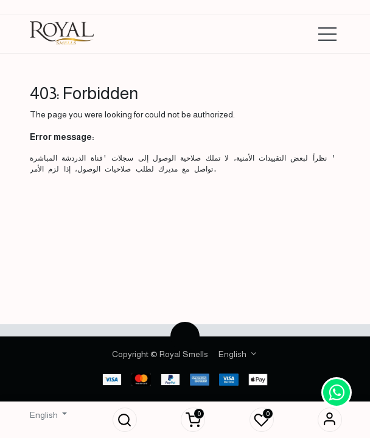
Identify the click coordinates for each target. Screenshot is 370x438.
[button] (125, 420)
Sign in (330, 420)
